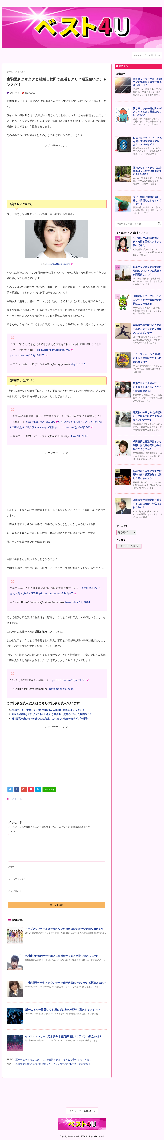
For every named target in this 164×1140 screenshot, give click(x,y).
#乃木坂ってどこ (80, 421)
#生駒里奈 (97, 421)
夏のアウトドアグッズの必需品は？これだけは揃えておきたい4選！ (147, 171)
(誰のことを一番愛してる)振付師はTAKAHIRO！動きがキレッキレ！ (48, 709)
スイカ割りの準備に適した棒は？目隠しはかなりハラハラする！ (147, 200)
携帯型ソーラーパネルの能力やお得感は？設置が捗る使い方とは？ (147, 82)
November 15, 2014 (77, 602)
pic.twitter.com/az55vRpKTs (57, 593)
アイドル (17, 798)
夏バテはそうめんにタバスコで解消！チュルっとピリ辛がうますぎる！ (53, 1059)
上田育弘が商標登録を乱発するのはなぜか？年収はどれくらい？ (147, 503)
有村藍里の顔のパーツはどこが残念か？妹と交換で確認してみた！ (63, 955)
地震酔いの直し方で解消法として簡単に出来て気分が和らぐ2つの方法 (147, 416)
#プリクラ (28, 427)
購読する (122, 66)
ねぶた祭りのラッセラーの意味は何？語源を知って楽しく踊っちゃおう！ (147, 474)
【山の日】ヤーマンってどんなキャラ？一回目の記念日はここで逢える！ (147, 299)
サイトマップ (139, 55)
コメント (12, 831)
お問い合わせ (154, 55)
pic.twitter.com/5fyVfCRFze (70, 680)
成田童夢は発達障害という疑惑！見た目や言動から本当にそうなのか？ (147, 445)
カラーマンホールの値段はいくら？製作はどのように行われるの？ (147, 358)
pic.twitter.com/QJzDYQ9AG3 (74, 427)
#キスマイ (41, 427)
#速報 (51, 427)
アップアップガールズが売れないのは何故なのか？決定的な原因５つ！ (65, 928)
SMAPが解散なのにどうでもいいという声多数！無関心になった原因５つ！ (51, 714)
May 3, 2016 (78, 364)
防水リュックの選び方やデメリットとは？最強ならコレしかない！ (147, 111)
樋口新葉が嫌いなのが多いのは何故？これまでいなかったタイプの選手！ (50, 718)
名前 (11, 867)
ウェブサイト (15, 891)
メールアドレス (16, 879)
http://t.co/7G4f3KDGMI (42, 421)
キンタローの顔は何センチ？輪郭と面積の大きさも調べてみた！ (147, 241)
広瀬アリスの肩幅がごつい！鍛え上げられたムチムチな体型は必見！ (147, 387)
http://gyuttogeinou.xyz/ (59, 264)
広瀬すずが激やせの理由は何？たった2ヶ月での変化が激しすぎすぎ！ (53, 1063)
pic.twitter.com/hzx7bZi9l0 (55, 349)
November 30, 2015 (61, 688)
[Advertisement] (56, 173)
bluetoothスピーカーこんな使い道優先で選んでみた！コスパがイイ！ (147, 141)
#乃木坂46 (64, 421)
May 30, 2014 (79, 436)
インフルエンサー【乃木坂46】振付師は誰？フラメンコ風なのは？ (63, 1036)
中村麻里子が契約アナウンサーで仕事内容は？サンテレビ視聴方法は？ (65, 982)
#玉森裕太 (16, 427)
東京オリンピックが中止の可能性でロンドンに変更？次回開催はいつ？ (147, 270)
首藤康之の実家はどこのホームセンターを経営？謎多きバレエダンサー (147, 329)
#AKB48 (34, 593)
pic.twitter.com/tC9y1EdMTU (29, 355)
